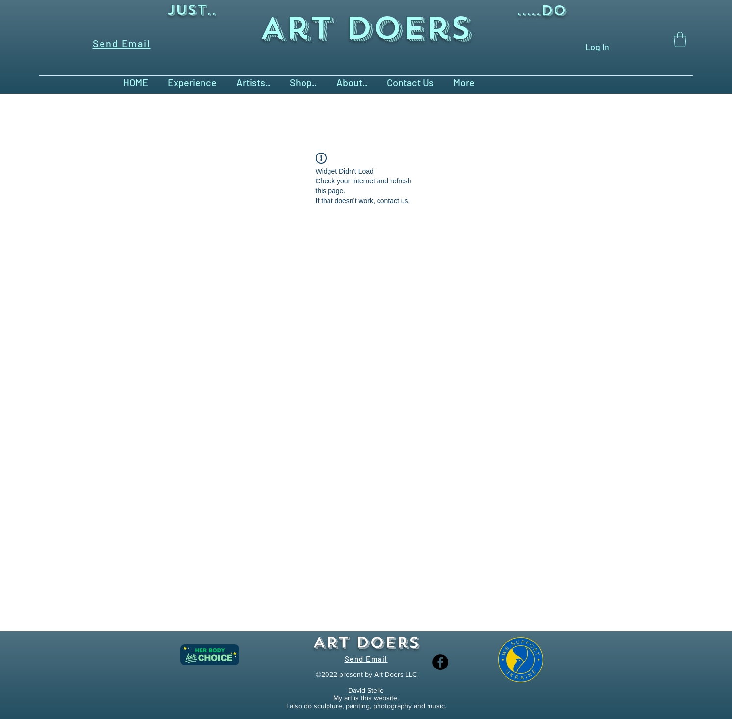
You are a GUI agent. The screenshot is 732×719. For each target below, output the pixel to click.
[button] (680, 39)
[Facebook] (440, 662)
